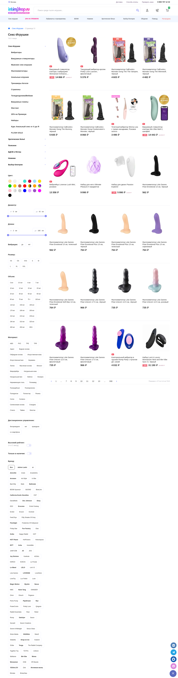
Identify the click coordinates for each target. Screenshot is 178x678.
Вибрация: (13, 244)
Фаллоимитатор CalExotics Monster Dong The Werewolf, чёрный (154, 71)
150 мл (22, 305)
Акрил (12, 349)
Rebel (36, 612)
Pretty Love (27, 606)
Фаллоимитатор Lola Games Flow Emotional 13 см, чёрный (155, 185)
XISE (24, 662)
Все (11, 467)
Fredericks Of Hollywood (30, 523)
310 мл (22, 321)
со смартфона (15, 432)
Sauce (32, 617)
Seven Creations (25, 623)
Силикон (22, 399)
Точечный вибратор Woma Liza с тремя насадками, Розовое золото (124, 129)
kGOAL (36, 556)
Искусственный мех (16, 360)
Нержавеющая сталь (17, 382)
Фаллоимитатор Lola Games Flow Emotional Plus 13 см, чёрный (92, 244)
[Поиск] (137, 10)
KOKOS (22, 562)
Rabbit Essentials (16, 612)
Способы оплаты (132, 2)
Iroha (20, 545)
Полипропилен (30, 388)
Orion (12, 595)
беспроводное (15, 426)
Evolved (31, 512)
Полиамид (32, 382)
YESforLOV (14, 667)
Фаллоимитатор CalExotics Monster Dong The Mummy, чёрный (60, 129)
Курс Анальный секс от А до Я (25, 126)
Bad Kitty (13, 484)
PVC (19, 343)
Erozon (21, 512)
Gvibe (12, 534)
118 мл (12, 305)
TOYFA (26, 651)
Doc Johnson (27, 501)
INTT (11, 545)
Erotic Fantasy (34, 506)
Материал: (13, 337)
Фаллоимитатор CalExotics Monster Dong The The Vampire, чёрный (124, 71)
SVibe (12, 645)
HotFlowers (27, 540)
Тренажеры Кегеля (19, 83)
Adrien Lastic (22, 467)
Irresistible (30, 545)
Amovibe (13, 473)
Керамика (31, 360)
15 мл (30, 288)
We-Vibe (24, 656)
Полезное (27, 145)
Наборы (15, 120)
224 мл (22, 316)
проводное (35, 426)
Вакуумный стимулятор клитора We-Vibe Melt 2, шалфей (152, 129)
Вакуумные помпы (19, 102)
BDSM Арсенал (15, 489)
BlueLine (39, 489)
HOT (34, 534)
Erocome (21, 506)
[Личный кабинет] (147, 10)
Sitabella (13, 640)
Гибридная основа (16, 355)
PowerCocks (14, 606)
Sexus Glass (31, 629)
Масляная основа (26, 366)
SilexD (37, 634)
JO (23, 551)
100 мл (37, 299)
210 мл (12, 316)
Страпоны (16, 89)
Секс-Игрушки (17, 28)
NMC (11, 590)
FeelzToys (13, 517)
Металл (39, 366)
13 (99, 381)
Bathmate (32, 484)
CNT (35, 495)
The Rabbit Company (35, 645)
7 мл (37, 283)
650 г (31, 327)
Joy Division (14, 556)
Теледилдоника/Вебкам (22, 96)
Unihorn (36, 651)
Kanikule (26, 556)
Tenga (21, 645)
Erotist (12, 512)
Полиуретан (14, 393)
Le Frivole (33, 562)
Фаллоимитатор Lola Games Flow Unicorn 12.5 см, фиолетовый (61, 359)
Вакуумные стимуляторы (22, 58)
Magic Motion (15, 584)
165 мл (31, 305)
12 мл (21, 288)
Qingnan (38, 606)
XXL (23, 266)
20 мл (39, 288)
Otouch (21, 595)
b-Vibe (34, 478)
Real (28, 612)
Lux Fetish (24, 578)
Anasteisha (33, 473)
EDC (11, 506)
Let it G (32, 567)
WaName (13, 656)
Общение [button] (144, 19)
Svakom (37, 640)
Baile (22, 484)
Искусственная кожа (35, 355)
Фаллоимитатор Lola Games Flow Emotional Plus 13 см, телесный (123, 244)
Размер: (11, 255)
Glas (37, 528)
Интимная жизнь (37, 667)
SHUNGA (26, 634)
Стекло (12, 410)
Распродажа (166, 19)
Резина (37, 393)
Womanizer (14, 662)
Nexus (36, 584)
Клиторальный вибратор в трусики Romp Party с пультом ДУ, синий (124, 359)
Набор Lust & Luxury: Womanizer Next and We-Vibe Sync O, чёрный (154, 359)
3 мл (11, 283)
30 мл (21, 294)
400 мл (12, 327)
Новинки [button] (90, 19)
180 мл (22, 310)
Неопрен (40, 377)
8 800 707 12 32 (163, 2)
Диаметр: (12, 205)
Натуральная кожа (30, 371)
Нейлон (29, 377)
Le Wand (13, 567)
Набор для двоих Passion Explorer (122, 185)
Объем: (11, 276)
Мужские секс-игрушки (21, 65)
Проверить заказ (148, 2)
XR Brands (34, 662)
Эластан (32, 410)
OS (18, 261)
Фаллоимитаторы (19, 71)
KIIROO (12, 562)
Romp (12, 617)
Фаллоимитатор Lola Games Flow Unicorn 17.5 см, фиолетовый (92, 359)
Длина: (11, 224)
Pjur (37, 601)
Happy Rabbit (23, 534)
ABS (11, 343)
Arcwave (13, 478)
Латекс (12, 366)
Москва (12, 673)
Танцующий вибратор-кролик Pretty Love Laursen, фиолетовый (92, 71)
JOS (30, 551)
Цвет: (10, 175)
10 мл (12, 288)
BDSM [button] (76, 19)
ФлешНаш (23, 673)
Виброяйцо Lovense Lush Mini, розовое (62, 185)
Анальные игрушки (20, 77)
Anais (23, 473)
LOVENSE (26, 573)
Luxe (33, 578)
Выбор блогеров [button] (129, 19)
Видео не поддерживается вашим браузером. (94, 165)
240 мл (12, 321)
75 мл (21, 299)
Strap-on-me (25, 640)
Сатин (12, 399)
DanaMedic (14, 501)
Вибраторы (16, 52)
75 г (29, 299)
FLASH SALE (17, 133)
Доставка (119, 2)
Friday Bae (13, 528)
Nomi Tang (22, 590)
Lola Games (14, 573)
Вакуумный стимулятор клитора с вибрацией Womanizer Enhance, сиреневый (59, 71)
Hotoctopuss (39, 540)
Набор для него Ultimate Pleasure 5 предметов (90, 185)
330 (110, 381)
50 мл (30, 294)
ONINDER (34, 590)
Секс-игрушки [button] (13, 19)
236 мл (31, 316)
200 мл (31, 310)
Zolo (24, 667)
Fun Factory (26, 528)
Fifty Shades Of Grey (28, 517)
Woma (34, 656)
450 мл (22, 327)
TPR (35, 343)
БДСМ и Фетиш (27, 152)
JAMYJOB (13, 551)
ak (33, 467)
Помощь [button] (155, 19)
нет (29, 244)
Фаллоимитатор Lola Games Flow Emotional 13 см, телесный (63, 243)
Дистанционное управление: (21, 420)
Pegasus (31, 595)
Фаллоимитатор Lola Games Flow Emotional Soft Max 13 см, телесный (62, 302)
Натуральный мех (16, 377)
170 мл (12, 310)
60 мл (39, 294)
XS (11, 261)
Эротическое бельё (27, 139)
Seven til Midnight (16, 629)
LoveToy (13, 578)
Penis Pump (14, 601)
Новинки (27, 158)
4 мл (29, 283)
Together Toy (14, 651)
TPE (27, 343)
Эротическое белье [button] (108, 19)
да (22, 244)
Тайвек (22, 410)
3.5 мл (20, 283)
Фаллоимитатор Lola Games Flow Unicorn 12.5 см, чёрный (124, 301)
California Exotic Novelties (19, 495)
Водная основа (24, 349)
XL (17, 266)
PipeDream (27, 601)
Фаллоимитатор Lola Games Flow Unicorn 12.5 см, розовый (155, 301)
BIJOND (28, 489)
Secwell (12, 623)
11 (87, 381)
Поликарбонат (15, 388)
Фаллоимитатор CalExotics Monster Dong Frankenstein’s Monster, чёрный (92, 129)
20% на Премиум (32, 19)
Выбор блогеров (27, 165)
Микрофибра (14, 371)
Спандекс (32, 405)
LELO (23, 567)
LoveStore (38, 573)
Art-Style (24, 478)
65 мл (12, 299)
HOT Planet (14, 540)
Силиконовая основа (17, 405)
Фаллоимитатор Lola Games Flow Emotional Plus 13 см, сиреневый (154, 244)
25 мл (12, 294)
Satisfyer (22, 617)
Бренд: (11, 461)
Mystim (27, 584)
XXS (25, 261)
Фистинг (15, 108)
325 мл (31, 321)
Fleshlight (13, 523)
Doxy (38, 501)
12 (93, 381)
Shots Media (14, 634)
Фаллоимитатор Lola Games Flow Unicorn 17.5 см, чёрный (93, 301)
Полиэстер (27, 393)
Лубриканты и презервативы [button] (56, 19)
